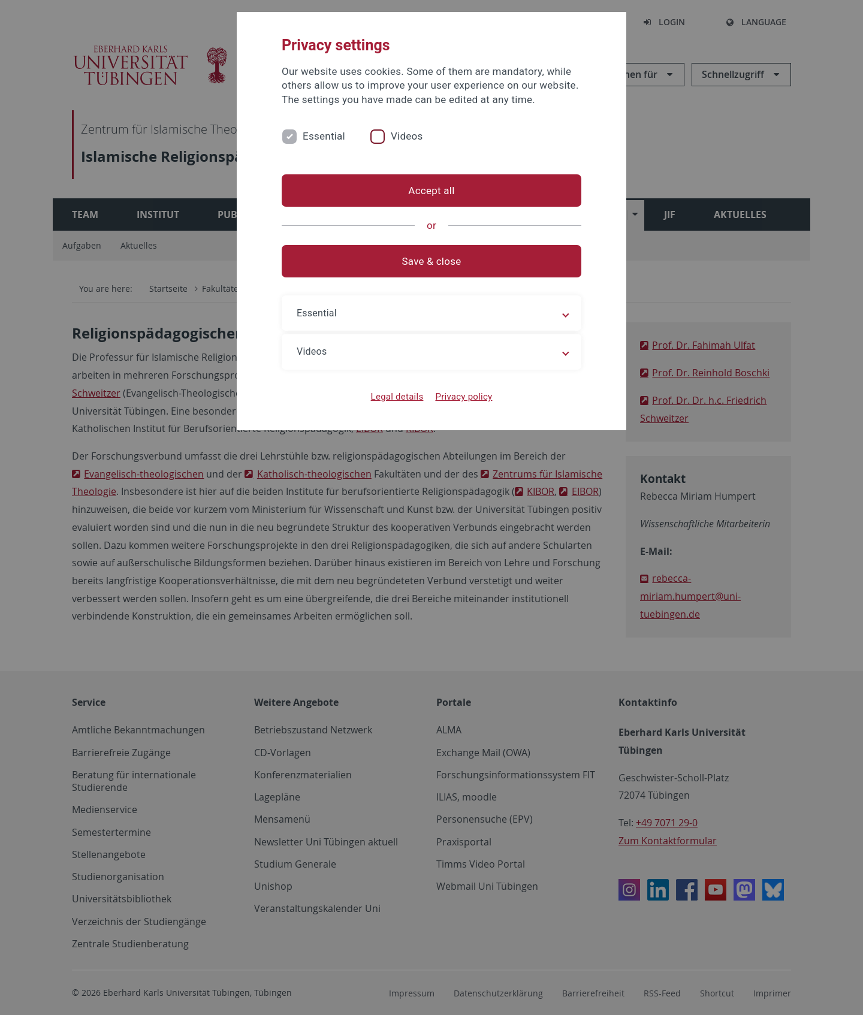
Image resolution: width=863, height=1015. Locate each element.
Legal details (397, 396)
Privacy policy (463, 396)
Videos (407, 136)
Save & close (431, 261)
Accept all (431, 191)
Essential (324, 136)
